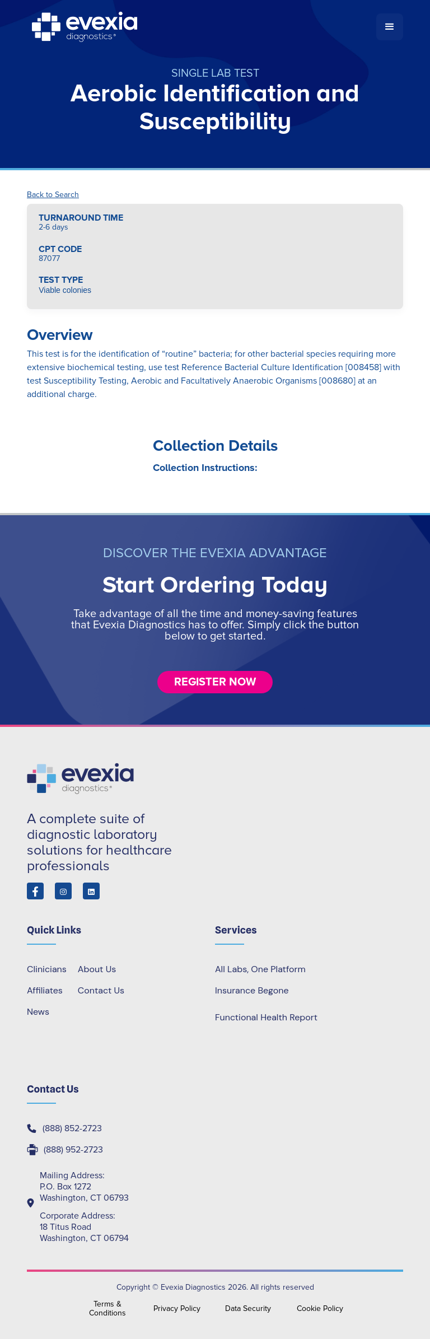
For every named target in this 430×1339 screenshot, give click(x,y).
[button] (389, 26)
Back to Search (53, 194)
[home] (201, 27)
